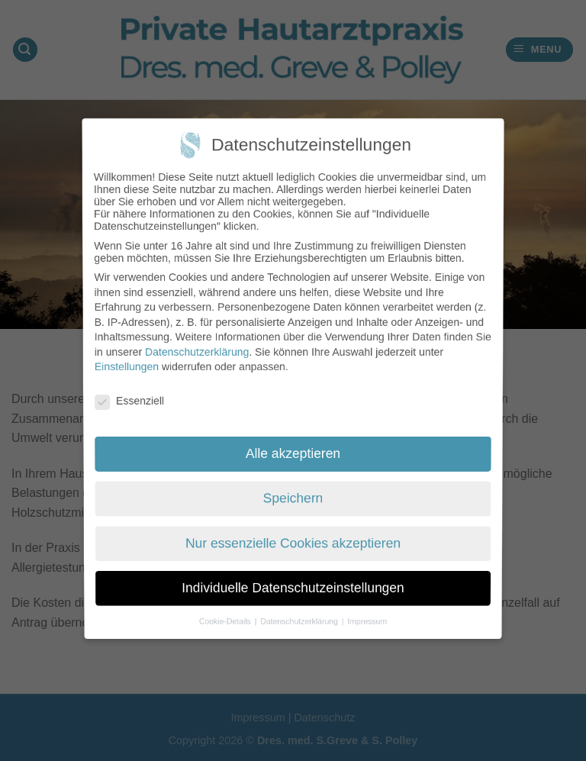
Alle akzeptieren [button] (293, 451)
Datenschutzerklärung (196, 352)
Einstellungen (126, 367)
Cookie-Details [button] (230, 605)
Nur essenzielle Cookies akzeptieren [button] (292, 536)
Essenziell (130, 401)
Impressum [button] (363, 605)
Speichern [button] (293, 494)
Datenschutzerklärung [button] (299, 605)
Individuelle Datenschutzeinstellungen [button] (293, 576)
